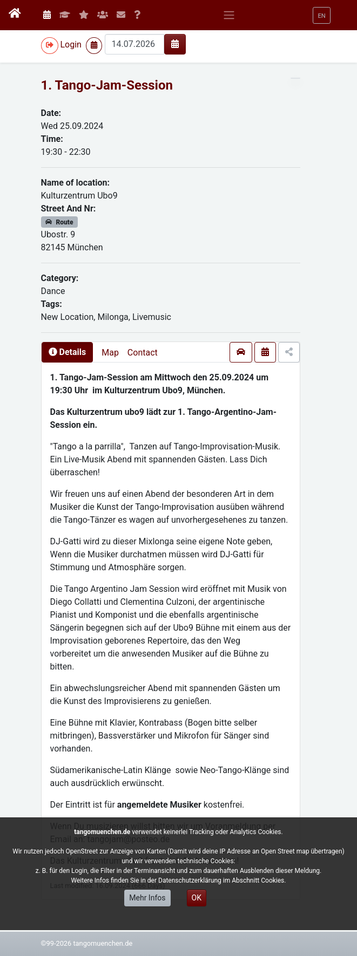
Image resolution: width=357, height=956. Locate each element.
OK (196, 897)
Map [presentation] (110, 352)
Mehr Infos (147, 897)
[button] (321, 15)
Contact (142, 352)
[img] (175, 43)
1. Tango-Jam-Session (107, 85)
